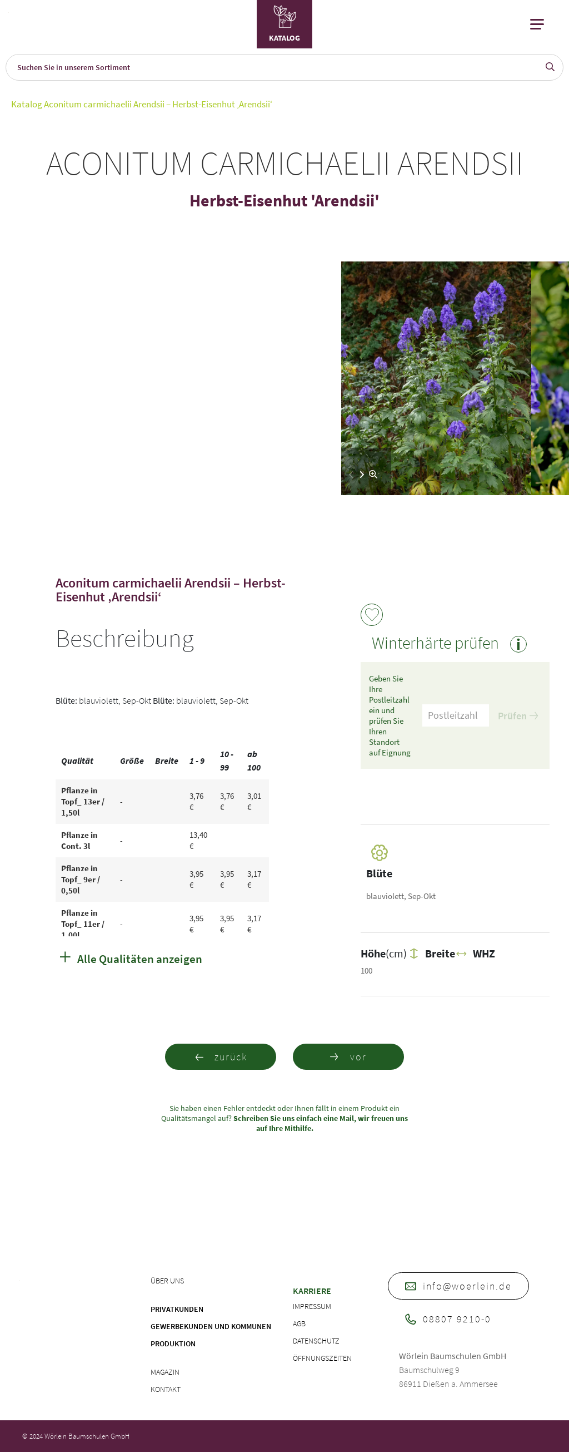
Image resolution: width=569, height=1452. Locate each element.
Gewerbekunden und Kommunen (211, 1326)
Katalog (26, 104)
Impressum (312, 1306)
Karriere (312, 1290)
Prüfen (518, 715)
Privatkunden (177, 1309)
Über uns (167, 1281)
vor (348, 1056)
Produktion (173, 1344)
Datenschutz (316, 1341)
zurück (220, 1056)
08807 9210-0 (448, 1318)
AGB (299, 1323)
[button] (362, 474)
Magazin (165, 1372)
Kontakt (166, 1389)
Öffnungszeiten (322, 1358)
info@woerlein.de (458, 1286)
